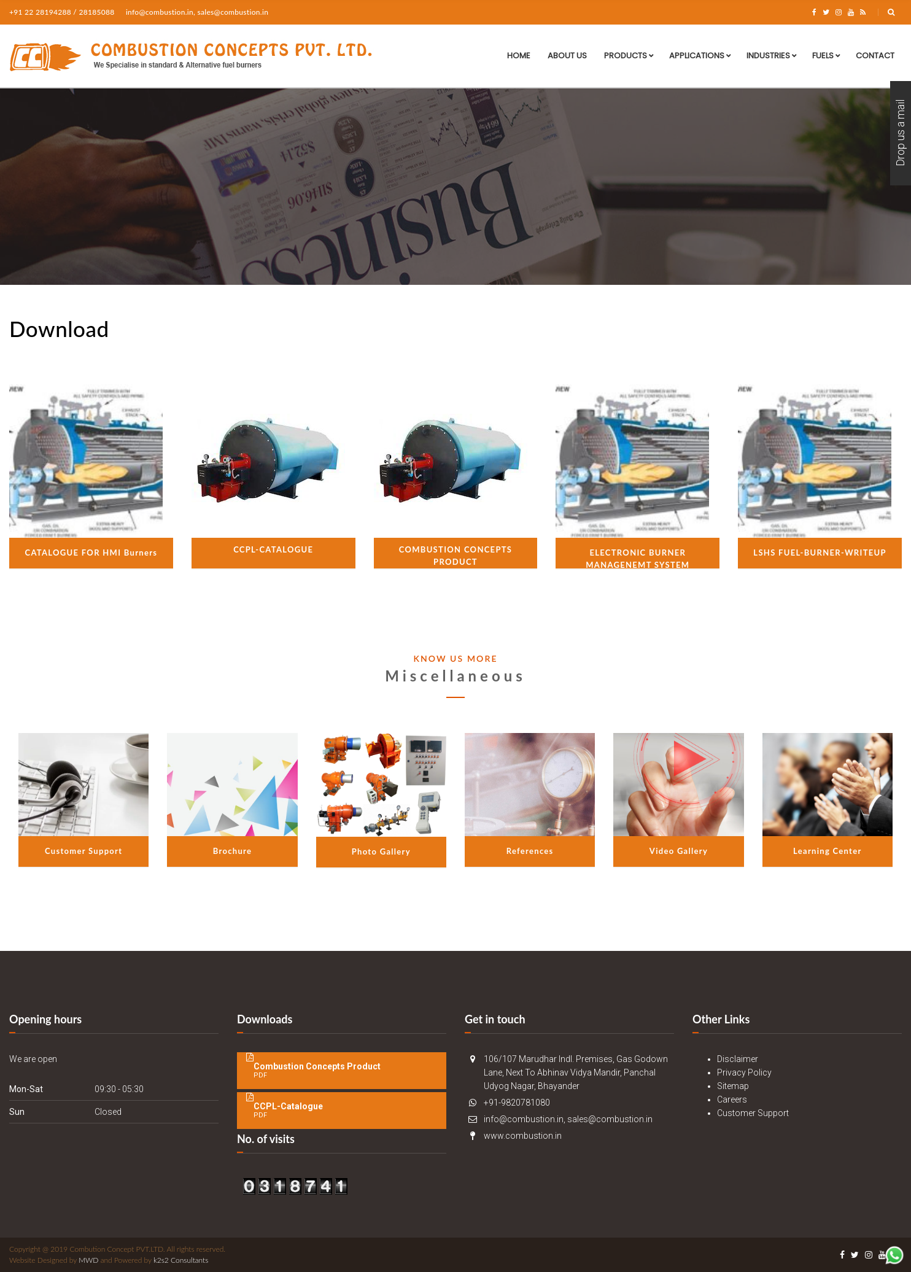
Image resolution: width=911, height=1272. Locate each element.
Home (518, 55)
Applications (696, 55)
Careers (732, 1099)
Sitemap (733, 1086)
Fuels (823, 55)
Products (625, 55)
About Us (567, 55)
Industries (768, 55)
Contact (875, 55)
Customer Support (753, 1113)
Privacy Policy (744, 1072)
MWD (88, 1260)
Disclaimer (737, 1059)
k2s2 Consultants (180, 1260)
